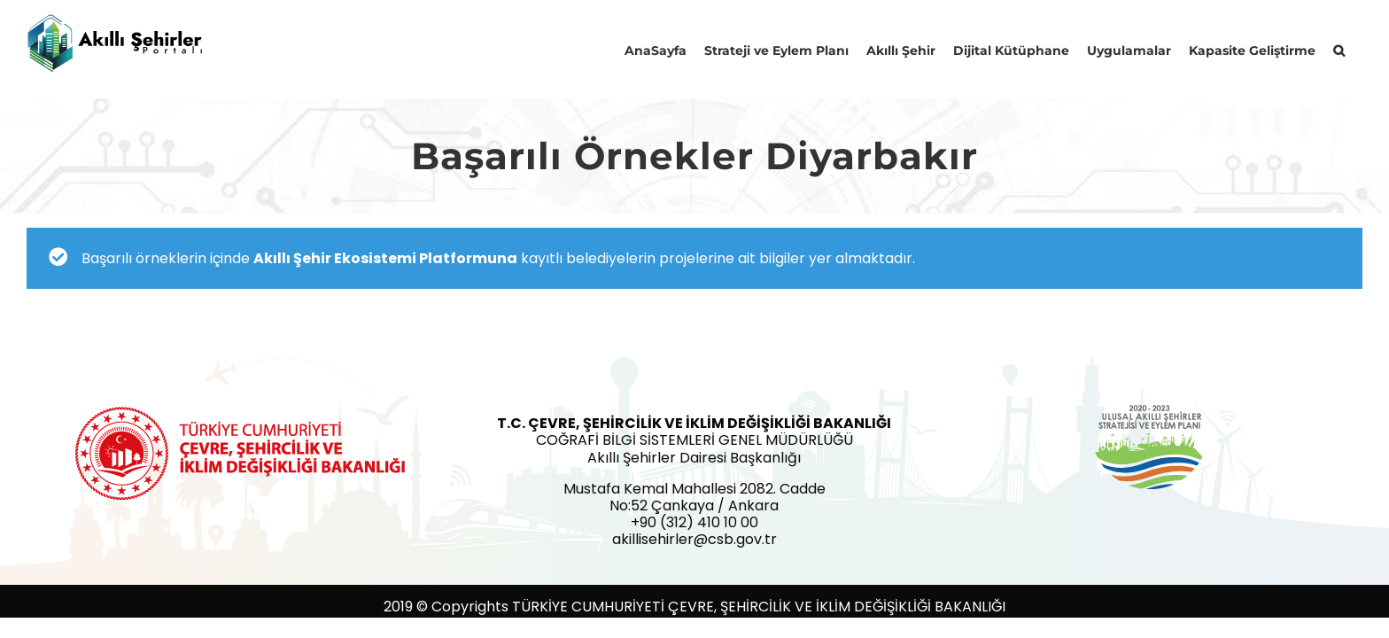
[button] (1356, 48)
